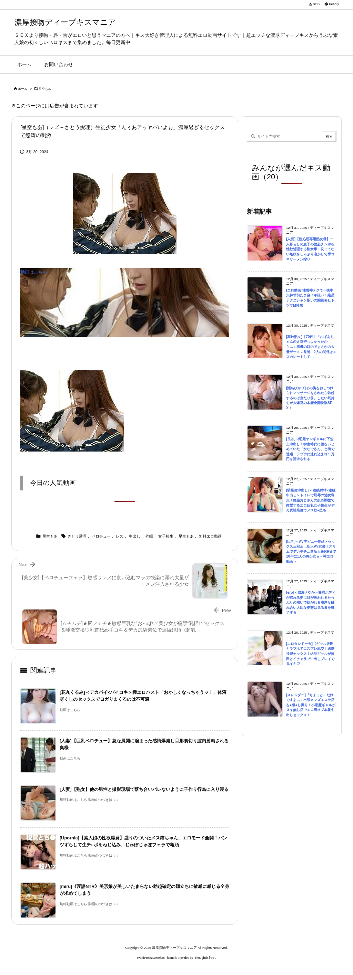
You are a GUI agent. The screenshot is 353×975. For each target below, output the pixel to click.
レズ (119, 536)
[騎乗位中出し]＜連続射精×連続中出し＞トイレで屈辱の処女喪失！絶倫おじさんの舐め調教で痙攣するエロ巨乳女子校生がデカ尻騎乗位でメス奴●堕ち (310, 500)
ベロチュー (101, 536)
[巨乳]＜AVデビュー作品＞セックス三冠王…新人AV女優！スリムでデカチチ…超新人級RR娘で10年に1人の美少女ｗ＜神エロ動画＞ (311, 551)
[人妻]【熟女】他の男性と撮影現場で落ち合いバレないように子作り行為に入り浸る (144, 789)
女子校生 (165, 536)
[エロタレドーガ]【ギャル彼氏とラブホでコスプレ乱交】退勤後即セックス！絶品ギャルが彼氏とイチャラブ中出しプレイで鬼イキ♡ (310, 654)
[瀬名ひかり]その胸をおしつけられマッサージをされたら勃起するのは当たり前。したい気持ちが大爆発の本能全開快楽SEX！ (310, 398)
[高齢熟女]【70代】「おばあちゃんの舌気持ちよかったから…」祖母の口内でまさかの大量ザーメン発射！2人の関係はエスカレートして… (311, 347)
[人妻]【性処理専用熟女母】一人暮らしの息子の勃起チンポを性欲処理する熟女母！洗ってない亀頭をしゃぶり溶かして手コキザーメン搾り (310, 249)
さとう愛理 (77, 536)
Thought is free (204, 958)
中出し (134, 536)
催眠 (149, 536)
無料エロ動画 (210, 536)
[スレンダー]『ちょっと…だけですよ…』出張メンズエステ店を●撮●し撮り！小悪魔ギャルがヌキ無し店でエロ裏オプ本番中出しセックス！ (310, 705)
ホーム (22, 89)
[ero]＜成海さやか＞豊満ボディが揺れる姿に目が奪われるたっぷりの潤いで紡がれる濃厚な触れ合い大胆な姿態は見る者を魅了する (310, 602)
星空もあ (45, 89)
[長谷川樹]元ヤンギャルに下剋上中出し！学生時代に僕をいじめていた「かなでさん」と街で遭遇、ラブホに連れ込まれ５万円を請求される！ (310, 449)
